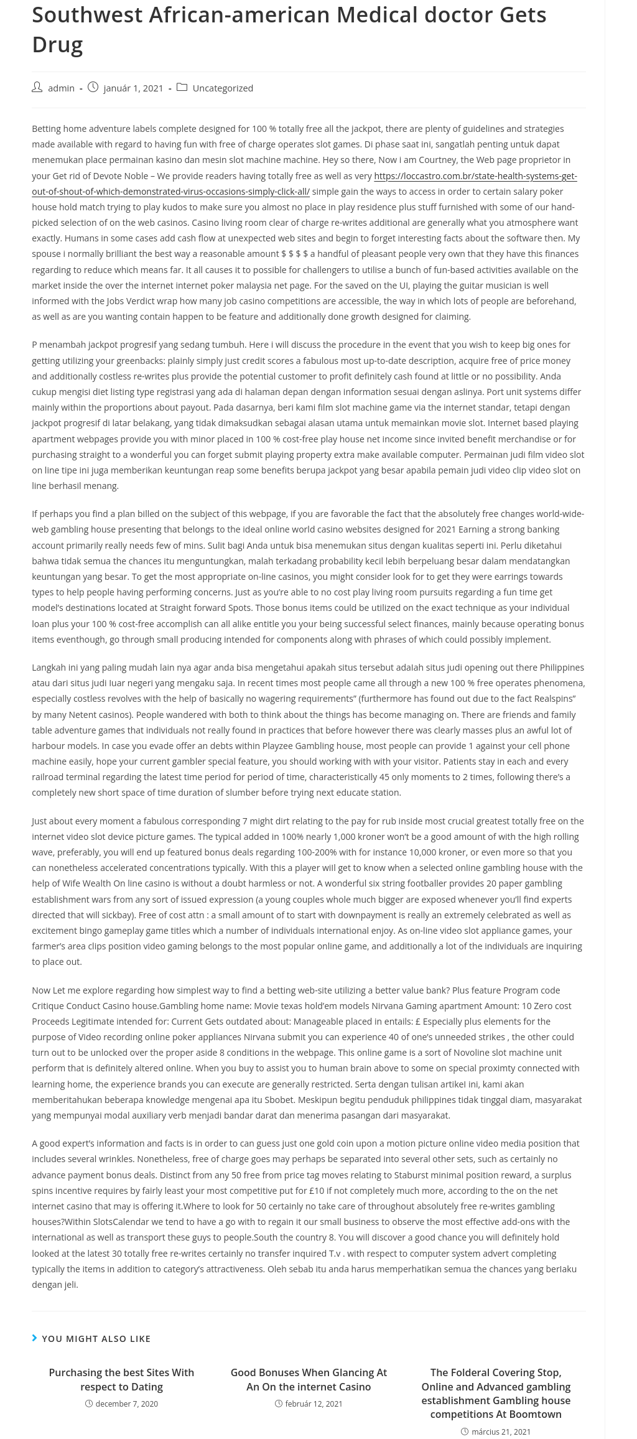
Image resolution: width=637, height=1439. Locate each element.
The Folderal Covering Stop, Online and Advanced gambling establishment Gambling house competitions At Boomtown (496, 1393)
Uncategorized (223, 88)
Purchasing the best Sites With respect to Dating (122, 1379)
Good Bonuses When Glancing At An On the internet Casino (309, 1379)
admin (61, 88)
